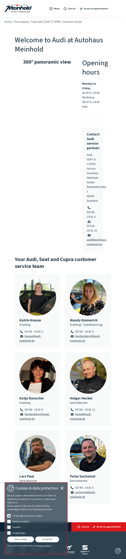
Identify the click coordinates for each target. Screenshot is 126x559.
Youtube (16, 527)
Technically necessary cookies (27, 516)
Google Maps (18, 533)
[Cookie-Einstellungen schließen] (117, 550)
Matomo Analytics (21, 521)
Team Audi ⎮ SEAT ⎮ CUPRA (46, 22)
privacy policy (44, 546)
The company (21, 22)
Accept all (47, 539)
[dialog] (36, 518)
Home (8, 22)
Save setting (20, 539)
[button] (54, 8)
